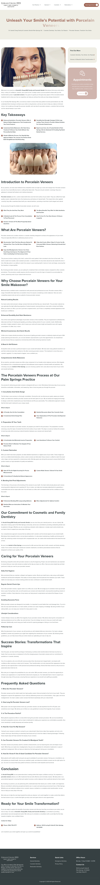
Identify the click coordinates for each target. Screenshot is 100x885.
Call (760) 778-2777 (81, 872)
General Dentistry (35, 861)
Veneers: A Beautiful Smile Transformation (81, 59)
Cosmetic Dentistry (35, 864)
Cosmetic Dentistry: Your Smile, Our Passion (56, 30)
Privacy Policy (59, 864)
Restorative (68, 5)
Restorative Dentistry (36, 866)
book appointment (90, 5)
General (46, 5)
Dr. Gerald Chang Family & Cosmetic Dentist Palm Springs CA (25, 30)
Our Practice (35, 5)
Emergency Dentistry (61, 861)
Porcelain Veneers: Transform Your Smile (80, 30)
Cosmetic (56, 5)
